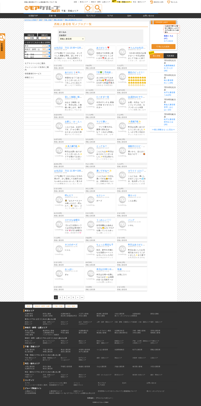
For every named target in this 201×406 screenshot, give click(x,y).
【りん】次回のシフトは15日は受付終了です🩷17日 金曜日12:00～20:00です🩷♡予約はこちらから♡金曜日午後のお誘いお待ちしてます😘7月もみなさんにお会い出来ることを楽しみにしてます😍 (74, 229)
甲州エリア (28, 341)
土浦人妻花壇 (29, 350)
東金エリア (118, 358)
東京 (28, 306)
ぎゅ (67, 274)
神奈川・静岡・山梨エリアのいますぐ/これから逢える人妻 (46, 338)
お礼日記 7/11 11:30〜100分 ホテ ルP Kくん (77, 171)
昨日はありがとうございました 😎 (144, 244)
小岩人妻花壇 (119, 314)
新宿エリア (28, 322)
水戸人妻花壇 (169, 92)
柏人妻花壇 (168, 80)
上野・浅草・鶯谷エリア (105, 322)
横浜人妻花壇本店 (121, 333)
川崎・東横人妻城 (139, 331)
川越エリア (28, 377)
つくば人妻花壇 (102, 350)
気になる (174, 2)
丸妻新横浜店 (83, 331)
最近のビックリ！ (136, 72)
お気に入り (122, 274)
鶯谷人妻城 (101, 316)
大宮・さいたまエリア (104, 374)
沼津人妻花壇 (155, 331)
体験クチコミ (78, 385)
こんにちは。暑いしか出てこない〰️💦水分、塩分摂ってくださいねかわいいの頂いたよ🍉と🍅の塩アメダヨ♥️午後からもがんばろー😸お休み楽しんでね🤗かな (137, 180)
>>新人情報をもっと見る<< (163, 130)
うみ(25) (167, 95)
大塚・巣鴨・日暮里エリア (123, 322)
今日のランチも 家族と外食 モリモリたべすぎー (105, 104)
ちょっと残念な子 (104, 244)
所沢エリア (82, 377)
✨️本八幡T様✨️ (72, 146)
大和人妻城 (137, 333)
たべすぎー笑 (102, 97)
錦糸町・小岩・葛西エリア (141, 322)
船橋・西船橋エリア (49, 358)
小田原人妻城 (29, 333)
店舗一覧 (52, 16)
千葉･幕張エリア (30, 358)
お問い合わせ (148, 16)
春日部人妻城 (137, 366)
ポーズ (99, 201)
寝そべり (132, 195)
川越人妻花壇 (119, 366)
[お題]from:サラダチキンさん (141, 97)
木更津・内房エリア (139, 358)
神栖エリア (82, 360)
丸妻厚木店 (65, 331)
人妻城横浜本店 (48, 333)
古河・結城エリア (49, 374)
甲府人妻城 (65, 333)
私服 (119, 269)
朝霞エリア (64, 377)
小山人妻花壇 (101, 366)
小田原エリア (137, 343)
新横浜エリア (119, 341)
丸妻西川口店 (29, 368)
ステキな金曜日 (72, 220)
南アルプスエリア (49, 341)
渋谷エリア (64, 322)
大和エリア (82, 343)
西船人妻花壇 (155, 350)
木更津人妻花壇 (84, 350)
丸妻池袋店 (137, 314)
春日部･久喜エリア (139, 374)
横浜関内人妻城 (48, 331)
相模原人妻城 (155, 333)
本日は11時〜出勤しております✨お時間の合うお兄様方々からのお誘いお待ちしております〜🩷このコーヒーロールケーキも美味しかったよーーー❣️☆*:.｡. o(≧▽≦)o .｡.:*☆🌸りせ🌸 (105, 278)
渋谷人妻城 (83, 316)
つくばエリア (65, 360)
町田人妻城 (47, 314)
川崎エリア (155, 341)
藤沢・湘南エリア (102, 343)
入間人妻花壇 (29, 366)
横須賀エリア (119, 343)
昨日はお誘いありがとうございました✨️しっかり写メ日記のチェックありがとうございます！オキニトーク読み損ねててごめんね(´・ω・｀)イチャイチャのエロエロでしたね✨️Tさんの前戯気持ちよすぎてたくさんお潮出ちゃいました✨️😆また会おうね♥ (137, 131)
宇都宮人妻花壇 (66, 366)
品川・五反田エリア (85, 322)
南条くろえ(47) (168, 37)
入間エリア (46, 377)
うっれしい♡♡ (103, 220)
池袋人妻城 (29, 316)
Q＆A (124, 383)
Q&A (129, 16)
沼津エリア (154, 343)
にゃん (68, 250)
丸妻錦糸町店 (65, 314)
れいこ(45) (168, 83)
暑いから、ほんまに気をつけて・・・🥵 (136, 152)
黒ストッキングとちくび (155, 391)
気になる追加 (164, 46)
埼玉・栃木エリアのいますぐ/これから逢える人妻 (43, 372)
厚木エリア (64, 343)
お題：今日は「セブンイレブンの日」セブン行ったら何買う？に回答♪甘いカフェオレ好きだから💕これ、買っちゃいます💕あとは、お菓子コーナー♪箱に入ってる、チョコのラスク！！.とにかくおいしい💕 (137, 106)
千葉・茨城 (58, 306)
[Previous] (82, 297)
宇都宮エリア (29, 374)
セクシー (100, 195)
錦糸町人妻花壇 (102, 314)
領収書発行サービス (33, 74)
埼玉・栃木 (71, 306)
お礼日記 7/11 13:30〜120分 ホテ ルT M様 (77, 48)
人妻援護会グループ (129, 391)
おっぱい (69, 269)
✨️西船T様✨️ (134, 121)
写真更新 (170, 56)
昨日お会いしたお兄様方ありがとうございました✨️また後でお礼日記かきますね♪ (136, 254)
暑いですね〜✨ (104, 171)
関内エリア (100, 341)
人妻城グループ (30, 391)
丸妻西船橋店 (169, 65)
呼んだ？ (69, 195)
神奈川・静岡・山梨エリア (100, 2)
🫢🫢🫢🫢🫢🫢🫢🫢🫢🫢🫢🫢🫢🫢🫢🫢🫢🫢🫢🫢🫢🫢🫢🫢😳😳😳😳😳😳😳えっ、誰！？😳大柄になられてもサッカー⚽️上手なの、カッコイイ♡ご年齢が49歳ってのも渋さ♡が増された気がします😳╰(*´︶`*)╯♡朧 (137, 82)
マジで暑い (101, 121)
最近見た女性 (159, 2)
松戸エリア (82, 358)
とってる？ (101, 146)
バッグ (131, 220)
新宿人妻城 (154, 314)
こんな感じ (132, 201)
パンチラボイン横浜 (104, 331)
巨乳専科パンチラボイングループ (110, 391)
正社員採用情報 (30, 393)
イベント (71, 16)
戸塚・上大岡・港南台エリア (142, 341)
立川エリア (64, 324)
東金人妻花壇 (169, 105)
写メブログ (91, 16)
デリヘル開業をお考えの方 (85, 393)
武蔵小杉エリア (30, 343)
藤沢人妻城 (83, 333)
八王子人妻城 (83, 314)
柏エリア (64, 358)
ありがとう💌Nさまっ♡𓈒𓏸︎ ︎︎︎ (78, 72)
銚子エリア (46, 360)
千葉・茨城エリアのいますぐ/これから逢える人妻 (43, 355)
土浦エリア (154, 358)
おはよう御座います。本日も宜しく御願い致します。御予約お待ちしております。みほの (73, 106)
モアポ (110, 16)
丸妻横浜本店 (119, 331)
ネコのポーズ (71, 244)
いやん (131, 225)
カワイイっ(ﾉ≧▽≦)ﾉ (137, 171)
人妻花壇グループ (55, 391)
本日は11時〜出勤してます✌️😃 (111, 269)
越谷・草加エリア (156, 374)
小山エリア (64, 374)
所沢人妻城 (47, 366)
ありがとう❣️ (103, 48)
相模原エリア (47, 343)
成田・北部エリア (102, 358)
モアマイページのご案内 (35, 63)
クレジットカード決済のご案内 (37, 68)
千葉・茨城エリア (123, 2)
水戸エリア (28, 360)
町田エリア (28, 324)
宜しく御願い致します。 (76, 97)
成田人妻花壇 (65, 352)
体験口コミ (29, 77)
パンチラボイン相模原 (51, 335)
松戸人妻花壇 (168, 41)
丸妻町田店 (29, 314)
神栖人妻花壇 (47, 352)
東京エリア (84, 2)
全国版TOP (33, 16)
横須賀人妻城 (101, 333)
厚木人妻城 (29, 331)
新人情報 (156, 56)
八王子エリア (83, 324)
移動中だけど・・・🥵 (139, 146)
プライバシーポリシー (104, 398)
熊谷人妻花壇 (47, 368)
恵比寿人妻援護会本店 (69, 316)
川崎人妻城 (29, 335)
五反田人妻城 (47, 316)
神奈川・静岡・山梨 (42, 306)
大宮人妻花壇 (155, 366)
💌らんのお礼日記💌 (138, 48)
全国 (75, 2)
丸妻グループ (78, 391)
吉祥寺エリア (47, 324)
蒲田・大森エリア (156, 322)
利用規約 (90, 398)
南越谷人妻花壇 (84, 366)
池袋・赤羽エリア (49, 322)
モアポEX (101, 385)
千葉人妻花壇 (47, 350)
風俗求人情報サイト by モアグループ (62, 393)
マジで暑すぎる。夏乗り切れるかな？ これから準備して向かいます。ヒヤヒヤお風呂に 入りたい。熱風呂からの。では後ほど (105, 131)
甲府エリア (64, 341)
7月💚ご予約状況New (106, 72)
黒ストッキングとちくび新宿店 (126, 316)
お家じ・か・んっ (73, 121)
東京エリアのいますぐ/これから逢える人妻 (40, 319)
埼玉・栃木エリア (139, 2)
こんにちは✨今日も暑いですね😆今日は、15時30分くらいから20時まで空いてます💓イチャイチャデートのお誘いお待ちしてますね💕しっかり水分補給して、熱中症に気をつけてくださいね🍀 (105, 180)
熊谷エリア (82, 374)
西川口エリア (119, 374)
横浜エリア (82, 341)
